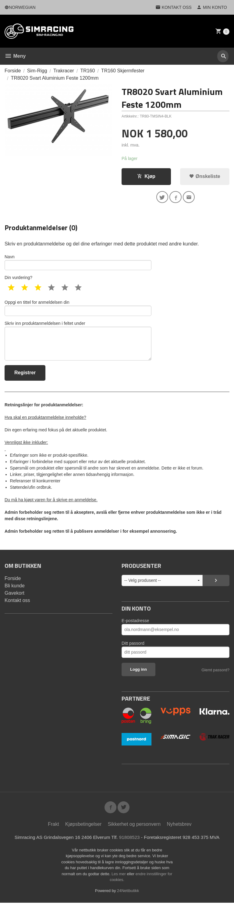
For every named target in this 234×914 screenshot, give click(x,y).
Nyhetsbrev (179, 834)
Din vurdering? (18, 281)
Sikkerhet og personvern (134, 834)
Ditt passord (133, 652)
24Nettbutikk (128, 901)
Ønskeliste (204, 176)
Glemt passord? (215, 679)
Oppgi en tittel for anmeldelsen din (78, 312)
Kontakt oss (17, 609)
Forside (13, 70)
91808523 (130, 848)
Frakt (53, 834)
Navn (78, 264)
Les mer (119, 885)
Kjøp (146, 176)
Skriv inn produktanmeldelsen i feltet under (78, 347)
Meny (15, 56)
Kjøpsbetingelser (83, 834)
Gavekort (14, 602)
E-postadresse (135, 629)
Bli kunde (15, 594)
